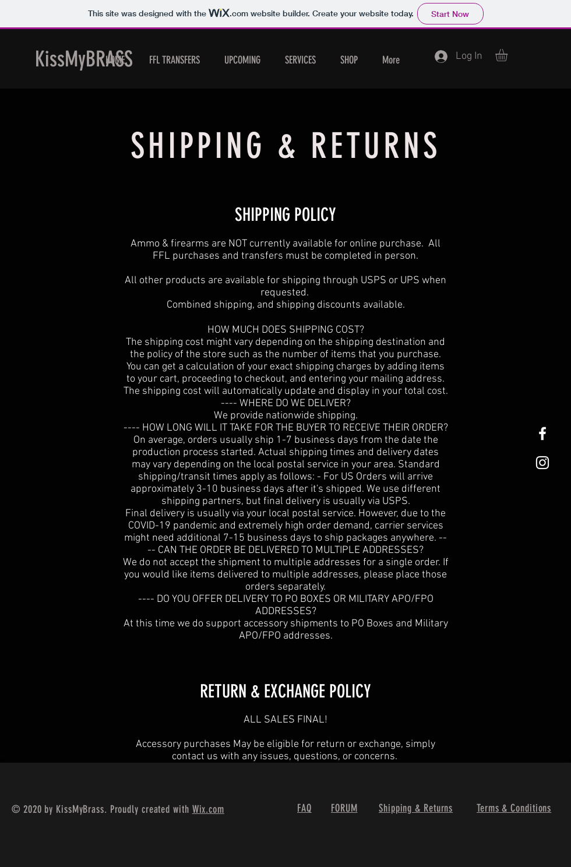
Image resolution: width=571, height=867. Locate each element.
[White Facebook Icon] (542, 433)
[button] (508, 55)
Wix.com (208, 809)
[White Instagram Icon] (542, 462)
